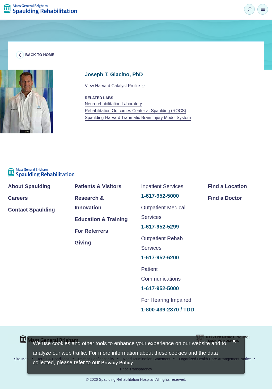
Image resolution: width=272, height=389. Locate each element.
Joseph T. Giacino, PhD (120, 74)
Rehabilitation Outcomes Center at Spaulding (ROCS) (135, 110)
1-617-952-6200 (160, 257)
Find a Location (227, 186)
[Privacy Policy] (117, 363)
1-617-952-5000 (160, 196)
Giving (83, 243)
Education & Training (101, 219)
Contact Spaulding (31, 210)
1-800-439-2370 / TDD (167, 309)
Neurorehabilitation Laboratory (113, 104)
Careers (18, 198)
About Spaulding (29, 186)
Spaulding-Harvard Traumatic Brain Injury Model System (138, 117)
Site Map (21, 359)
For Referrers (91, 231)
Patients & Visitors (98, 186)
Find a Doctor (225, 198)
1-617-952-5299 (160, 227)
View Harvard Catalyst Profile (112, 85)
